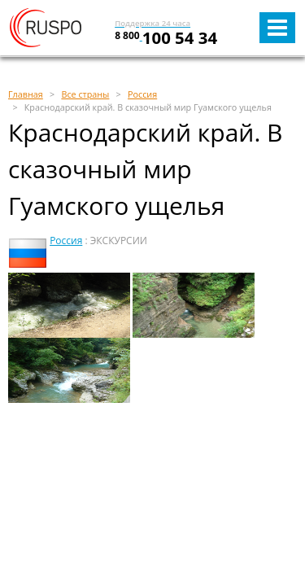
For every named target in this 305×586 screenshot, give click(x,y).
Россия (66, 240)
